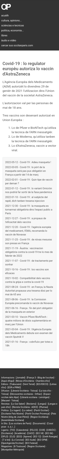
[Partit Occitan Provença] (37, 413)
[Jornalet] (20, 377)
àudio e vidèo (8, 40)
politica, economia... (12, 30)
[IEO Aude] (30, 440)
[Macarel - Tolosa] (10, 400)
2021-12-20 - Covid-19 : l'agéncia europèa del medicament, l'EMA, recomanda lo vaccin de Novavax (28, 231)
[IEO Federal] (31, 443)
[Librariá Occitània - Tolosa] (24, 390)
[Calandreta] (22, 430)
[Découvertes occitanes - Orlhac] (26, 394)
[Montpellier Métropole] (12, 449)
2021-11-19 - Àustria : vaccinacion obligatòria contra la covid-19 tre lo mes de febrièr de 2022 (29, 252)
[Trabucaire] (15, 384)
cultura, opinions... (11, 20)
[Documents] (39, 423)
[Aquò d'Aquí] (7, 381)
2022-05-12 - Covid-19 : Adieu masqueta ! (28, 162)
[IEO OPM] (42, 440)
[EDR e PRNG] (14, 387)
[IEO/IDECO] (42, 384)
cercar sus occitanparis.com (17, 45)
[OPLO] (4, 436)
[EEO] (19, 436)
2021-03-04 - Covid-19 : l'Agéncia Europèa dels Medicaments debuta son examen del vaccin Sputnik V (28, 333)
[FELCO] (34, 430)
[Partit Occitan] (41, 410)
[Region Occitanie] (36, 446)
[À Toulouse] (20, 446)
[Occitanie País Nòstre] (12, 413)
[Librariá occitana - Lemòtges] (34, 397)
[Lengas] (42, 404)
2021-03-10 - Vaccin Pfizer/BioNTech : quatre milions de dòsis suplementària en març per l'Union (28, 320)
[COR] (42, 430)
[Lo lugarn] (15, 410)
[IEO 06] (49, 433)
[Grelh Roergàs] (50, 436)
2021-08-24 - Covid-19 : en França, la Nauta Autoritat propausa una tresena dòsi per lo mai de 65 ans (29, 290)
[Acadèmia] (19, 433)
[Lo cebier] (27, 410)
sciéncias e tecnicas (12, 25)
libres (4, 35)
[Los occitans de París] (20, 423)
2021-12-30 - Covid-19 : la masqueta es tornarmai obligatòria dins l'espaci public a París (28, 209)
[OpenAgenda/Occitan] (12, 443)
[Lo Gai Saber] (18, 404)
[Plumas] (43, 407)
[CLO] (12, 436)
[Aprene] (27, 436)
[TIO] (12, 430)
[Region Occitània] (39, 417)
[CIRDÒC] (51, 430)
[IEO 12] (37, 436)
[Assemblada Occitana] (12, 420)
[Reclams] (31, 404)
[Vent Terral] (29, 384)
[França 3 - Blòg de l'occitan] (40, 377)
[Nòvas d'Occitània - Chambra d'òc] (33, 381)
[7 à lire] (6, 440)
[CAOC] (30, 433)
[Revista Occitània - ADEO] (25, 407)
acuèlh (5, 15)
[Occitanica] (7, 433)
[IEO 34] (39, 433)
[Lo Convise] (18, 440)
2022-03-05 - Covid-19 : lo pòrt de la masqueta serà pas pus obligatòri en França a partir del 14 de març (25, 171)
